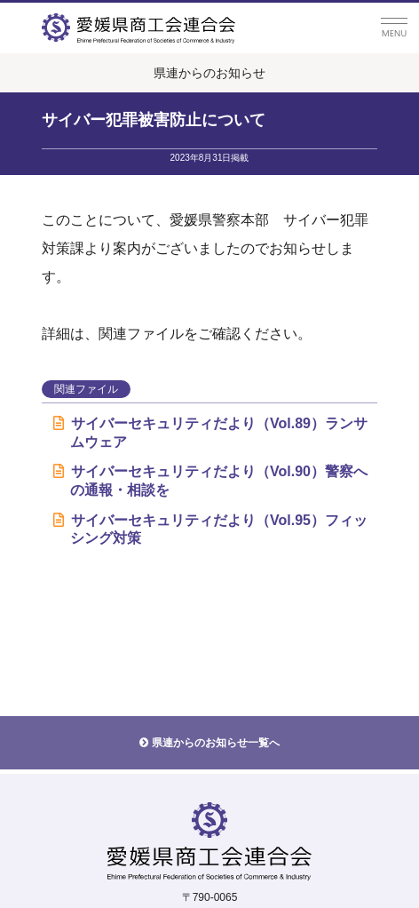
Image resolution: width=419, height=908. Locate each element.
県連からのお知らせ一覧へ (216, 743)
